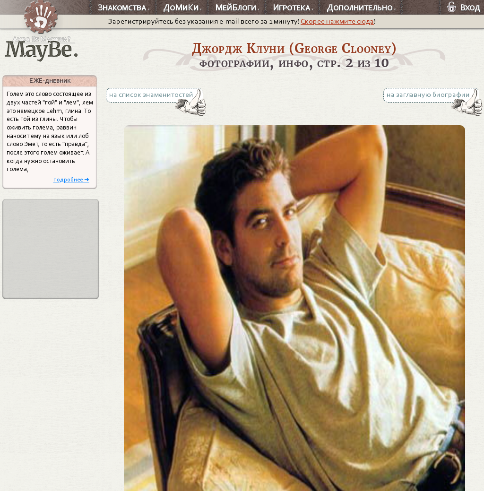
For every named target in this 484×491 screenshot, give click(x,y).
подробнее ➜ (71, 179)
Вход (463, 7)
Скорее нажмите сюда (337, 21)
